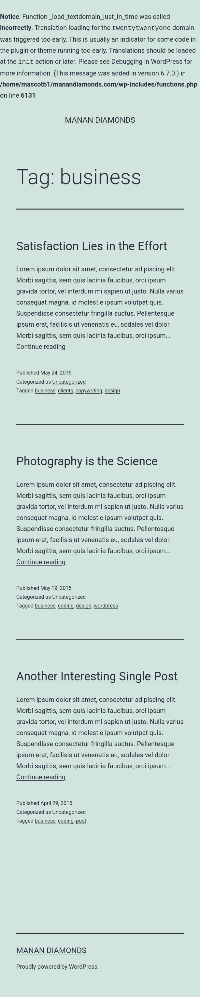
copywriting (89, 389)
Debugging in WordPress (147, 61)
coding (66, 604)
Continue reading (40, 345)
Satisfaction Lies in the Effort (91, 245)
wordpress (106, 604)
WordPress (83, 965)
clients (65, 389)
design (112, 389)
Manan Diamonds (100, 118)
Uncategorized (69, 380)
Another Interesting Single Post (97, 675)
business (45, 389)
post (81, 819)
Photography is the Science (87, 460)
